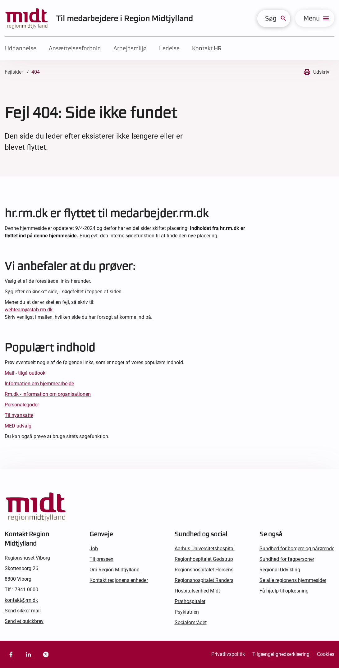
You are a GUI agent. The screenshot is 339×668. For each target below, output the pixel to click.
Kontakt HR (207, 48)
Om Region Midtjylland (114, 570)
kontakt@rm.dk (21, 600)
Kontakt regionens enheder (118, 580)
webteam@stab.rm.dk (29, 310)
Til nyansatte (19, 415)
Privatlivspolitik (228, 654)
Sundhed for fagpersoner (286, 559)
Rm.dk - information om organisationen (48, 394)
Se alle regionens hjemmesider (292, 580)
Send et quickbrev (24, 621)
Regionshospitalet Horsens (204, 570)
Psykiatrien (187, 612)
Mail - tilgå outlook (25, 373)
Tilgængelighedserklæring (280, 654)
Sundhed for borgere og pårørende (296, 548)
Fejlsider (14, 72)
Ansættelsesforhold (75, 48)
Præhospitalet (190, 601)
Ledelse (169, 48)
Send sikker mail (23, 611)
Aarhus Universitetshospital (205, 548)
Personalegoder (22, 405)
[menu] (314, 18)
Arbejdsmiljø (130, 48)
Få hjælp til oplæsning (284, 591)
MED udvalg (18, 426)
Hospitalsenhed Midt (197, 591)
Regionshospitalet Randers (204, 580)
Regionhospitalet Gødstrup (204, 559)
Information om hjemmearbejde (39, 384)
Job (93, 548)
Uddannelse (20, 48)
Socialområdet (191, 622)
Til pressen (101, 559)
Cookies (325, 654)
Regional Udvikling (279, 570)
